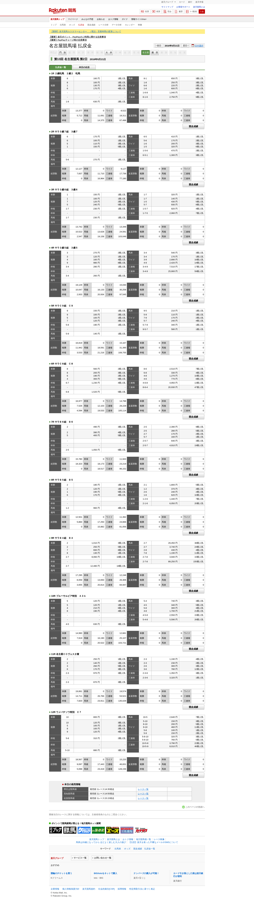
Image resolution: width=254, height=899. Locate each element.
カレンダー (130, 25)
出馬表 (63, 25)
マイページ (73, 19)
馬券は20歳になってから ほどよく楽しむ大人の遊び (101, 842)
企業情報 (55, 889)
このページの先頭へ (195, 807)
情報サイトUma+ (139, 19)
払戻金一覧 (149, 848)
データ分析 (117, 25)
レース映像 (159, 839)
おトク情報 (113, 19)
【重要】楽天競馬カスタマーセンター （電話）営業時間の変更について (86, 31)
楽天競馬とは (199, 7)
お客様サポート (183, 7)
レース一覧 (143, 789)
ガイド (125, 19)
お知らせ (101, 19)
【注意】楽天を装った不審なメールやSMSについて (153, 842)
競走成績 (91, 25)
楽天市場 (199, 2)
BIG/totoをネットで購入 (105, 873)
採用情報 (122, 889)
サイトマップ (167, 7)
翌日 (185, 45)
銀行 (190, 2)
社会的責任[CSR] (106, 889)
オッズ (72, 25)
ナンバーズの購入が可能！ (146, 873)
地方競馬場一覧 (143, 839)
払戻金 (81, 25)
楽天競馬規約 (88, 889)
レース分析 (103, 25)
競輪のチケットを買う (61, 873)
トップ (54, 25)
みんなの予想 (87, 19)
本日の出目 (84, 67)
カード (182, 2)
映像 (140, 25)
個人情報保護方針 (70, 889)
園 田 (155, 52)
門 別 (62, 52)
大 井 (109, 52)
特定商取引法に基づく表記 (142, 889)
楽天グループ (167, 2)
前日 (159, 45)
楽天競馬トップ (57, 19)
